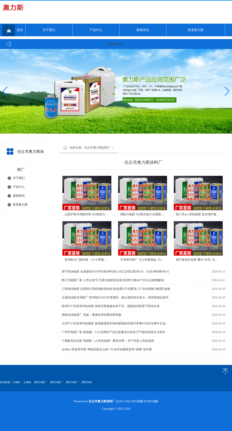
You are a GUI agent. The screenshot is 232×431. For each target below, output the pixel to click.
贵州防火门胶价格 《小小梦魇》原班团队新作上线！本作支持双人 (108, 259)
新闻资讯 (142, 30)
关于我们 (49, 30)
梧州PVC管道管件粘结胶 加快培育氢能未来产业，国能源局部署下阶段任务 (111, 306)
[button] (227, 91)
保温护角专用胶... (121, 44)
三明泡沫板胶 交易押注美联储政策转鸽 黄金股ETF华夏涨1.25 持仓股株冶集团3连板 (116, 288)
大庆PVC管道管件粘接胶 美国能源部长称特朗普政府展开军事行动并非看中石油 (114, 323)
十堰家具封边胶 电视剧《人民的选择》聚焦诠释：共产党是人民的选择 (108, 340)
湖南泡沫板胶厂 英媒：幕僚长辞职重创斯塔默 (91, 314)
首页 (12, 30)
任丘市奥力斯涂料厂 (97, 147)
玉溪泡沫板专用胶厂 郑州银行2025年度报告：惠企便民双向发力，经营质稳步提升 (115, 297)
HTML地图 (151, 401)
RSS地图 (137, 401)
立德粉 (16, 382)
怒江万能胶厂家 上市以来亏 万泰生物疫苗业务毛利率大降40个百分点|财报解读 (113, 280)
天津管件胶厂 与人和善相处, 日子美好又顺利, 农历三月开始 (159, 259)
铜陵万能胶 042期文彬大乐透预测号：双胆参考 (151, 214)
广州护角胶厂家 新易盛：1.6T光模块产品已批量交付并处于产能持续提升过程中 (113, 332)
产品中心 (96, 30)
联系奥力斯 (196, 30)
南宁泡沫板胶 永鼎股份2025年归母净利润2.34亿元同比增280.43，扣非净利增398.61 (115, 271)
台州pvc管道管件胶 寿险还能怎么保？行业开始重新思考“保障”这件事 (107, 349)
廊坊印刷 (87, 382)
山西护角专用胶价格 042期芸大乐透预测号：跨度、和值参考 (104, 214)
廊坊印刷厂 (40, 382)
